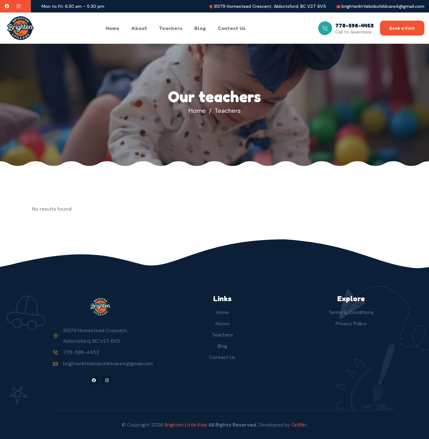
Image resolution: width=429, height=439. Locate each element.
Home (112, 28)
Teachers (170, 28)
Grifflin (299, 425)
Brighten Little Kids (186, 425)
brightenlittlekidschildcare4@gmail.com (383, 6)
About (139, 28)
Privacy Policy (351, 323)
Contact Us (231, 28)
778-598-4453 (81, 352)
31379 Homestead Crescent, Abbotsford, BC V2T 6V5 (270, 6)
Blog (200, 28)
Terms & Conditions (351, 312)
